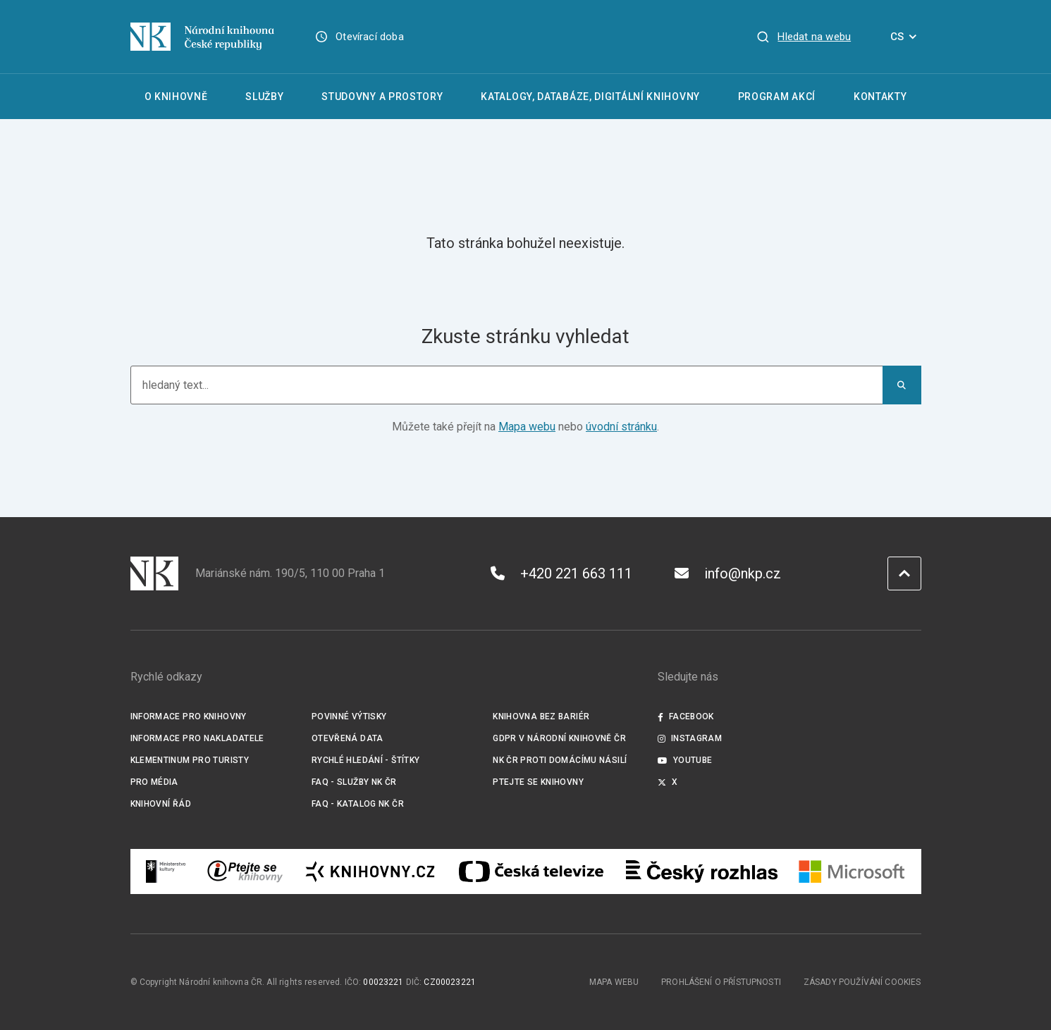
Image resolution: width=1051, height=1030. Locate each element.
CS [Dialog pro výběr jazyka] (905, 36)
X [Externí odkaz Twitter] (668, 782)
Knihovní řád (161, 804)
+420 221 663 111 (561, 573)
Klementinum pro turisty (190, 760)
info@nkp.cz (728, 573)
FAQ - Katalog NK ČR (358, 804)
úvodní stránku (621, 426)
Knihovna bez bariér (541, 716)
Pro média (154, 782)
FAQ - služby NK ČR (354, 782)
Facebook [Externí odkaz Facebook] (686, 716)
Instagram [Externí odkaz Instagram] (690, 738)
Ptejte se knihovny (538, 782)
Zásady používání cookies (862, 982)
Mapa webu (526, 426)
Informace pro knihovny (188, 716)
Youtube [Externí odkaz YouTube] (685, 760)
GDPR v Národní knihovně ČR (559, 738)
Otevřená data (347, 738)
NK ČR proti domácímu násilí (560, 760)
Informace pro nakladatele (197, 738)
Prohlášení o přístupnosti (721, 982)
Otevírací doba (370, 36)
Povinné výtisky (349, 716)
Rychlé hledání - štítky (366, 760)
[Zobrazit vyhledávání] (803, 36)
